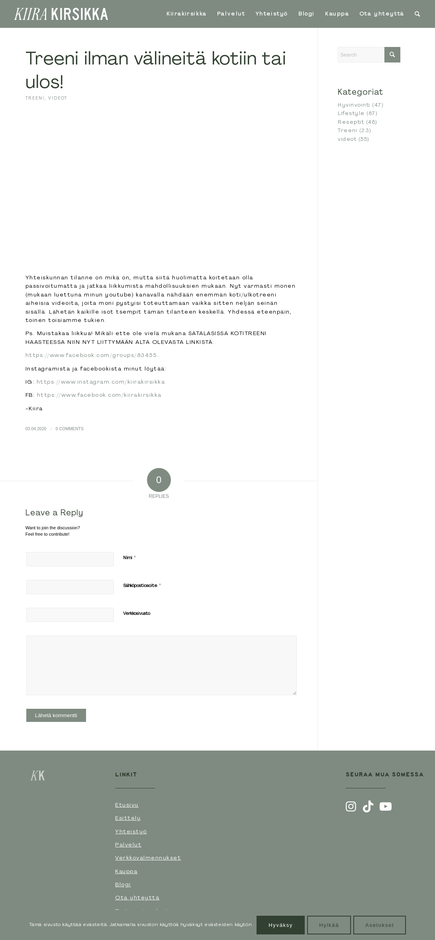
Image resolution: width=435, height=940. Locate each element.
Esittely (128, 817)
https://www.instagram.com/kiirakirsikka (101, 381)
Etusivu (127, 804)
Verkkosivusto (136, 613)
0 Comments (70, 428)
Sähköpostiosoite (142, 585)
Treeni (35, 98)
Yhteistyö (131, 831)
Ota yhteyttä (137, 897)
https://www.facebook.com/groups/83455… (93, 355)
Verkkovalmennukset (148, 857)
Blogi (123, 884)
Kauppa (126, 871)
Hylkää (329, 925)
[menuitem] (186, 14)
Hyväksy (280, 925)
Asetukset (379, 925)
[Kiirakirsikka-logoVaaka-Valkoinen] (61, 14)
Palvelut (128, 844)
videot (57, 98)
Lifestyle (351, 113)
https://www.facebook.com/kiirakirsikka (99, 394)
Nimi (129, 557)
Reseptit (351, 122)
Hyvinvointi (354, 104)
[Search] (418, 14)
